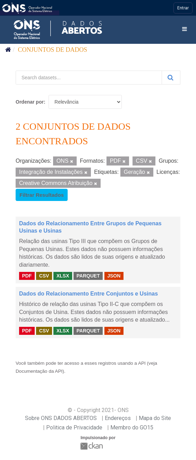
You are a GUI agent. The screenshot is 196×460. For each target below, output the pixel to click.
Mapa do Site (155, 418)
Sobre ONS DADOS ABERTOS (61, 418)
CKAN (92, 446)
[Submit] (171, 77)
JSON (113, 276)
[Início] (8, 49)
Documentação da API (39, 371)
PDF (27, 276)
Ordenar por (30, 102)
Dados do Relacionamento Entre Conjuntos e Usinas (88, 294)
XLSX (63, 276)
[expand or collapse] (184, 29)
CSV (44, 276)
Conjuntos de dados (52, 49)
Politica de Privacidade (74, 427)
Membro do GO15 (131, 427)
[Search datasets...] (89, 77)
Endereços (118, 418)
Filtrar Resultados (41, 195)
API (142, 363)
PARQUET (88, 276)
